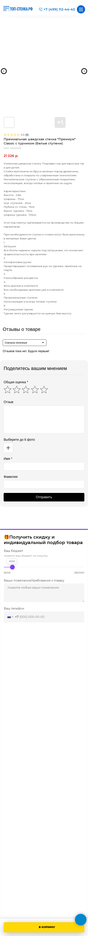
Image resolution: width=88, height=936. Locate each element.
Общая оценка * (16, 382)
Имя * (8, 459)
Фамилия (10, 477)
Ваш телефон (14, 608)
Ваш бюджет (13, 551)
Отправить (44, 497)
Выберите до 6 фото (19, 439)
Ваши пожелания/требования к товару (34, 580)
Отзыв (8, 402)
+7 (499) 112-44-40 (59, 9)
